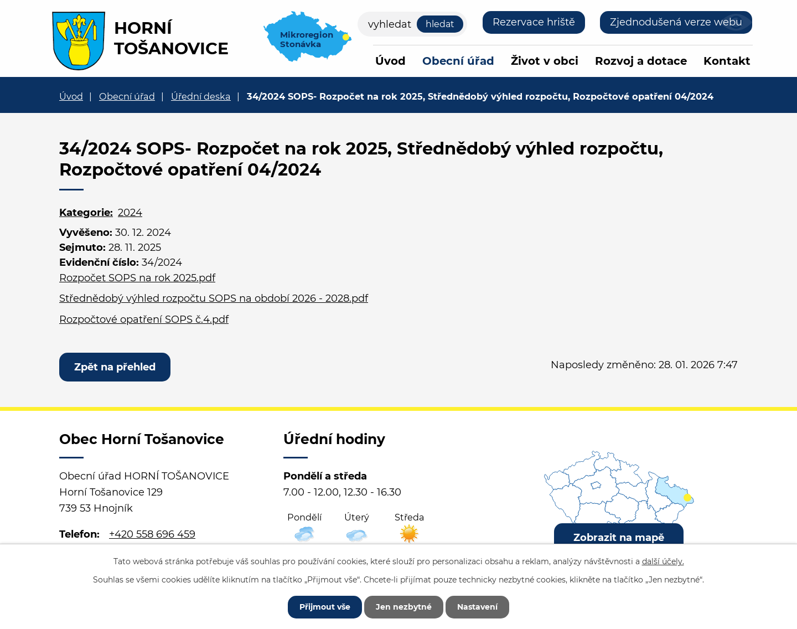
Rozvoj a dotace (641, 61)
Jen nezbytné (404, 607)
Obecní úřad (458, 61)
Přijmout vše (324, 607)
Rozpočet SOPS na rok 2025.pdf (137, 278)
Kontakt (727, 61)
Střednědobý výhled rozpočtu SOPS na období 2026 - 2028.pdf (213, 298)
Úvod (390, 61)
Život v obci (544, 61)
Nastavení (477, 607)
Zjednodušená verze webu (676, 22)
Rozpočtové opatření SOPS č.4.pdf (144, 319)
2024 (130, 213)
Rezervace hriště (534, 22)
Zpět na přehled (115, 367)
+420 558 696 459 (152, 534)
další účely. (663, 561)
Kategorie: (86, 213)
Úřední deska (201, 96)
